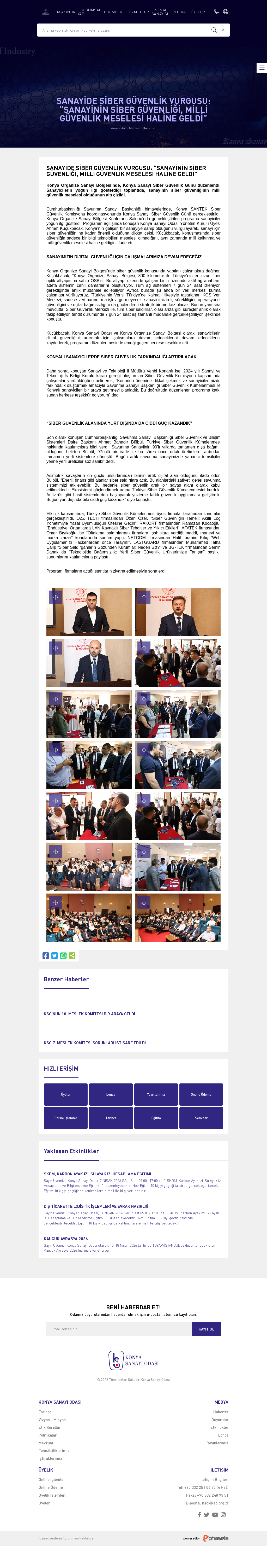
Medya (134, 128)
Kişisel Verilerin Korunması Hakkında (66, 1538)
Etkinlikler (219, 1427)
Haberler (149, 128)
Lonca (110, 1094)
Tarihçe (111, 1118)
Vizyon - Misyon (52, 1419)
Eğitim (156, 1118)
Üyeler (66, 1094)
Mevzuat (46, 1442)
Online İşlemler (65, 1118)
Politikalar (48, 1435)
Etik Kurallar (49, 1427)
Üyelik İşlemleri (52, 1495)
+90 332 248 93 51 (212, 1495)
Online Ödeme (201, 1094)
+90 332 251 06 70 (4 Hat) (206, 1487)
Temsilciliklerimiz (54, 1450)
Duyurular (219, 1419)
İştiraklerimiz (50, 1458)
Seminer (201, 1118)
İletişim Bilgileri (214, 1479)
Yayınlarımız (156, 1094)
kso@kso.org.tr (215, 1503)
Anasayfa (118, 128)
